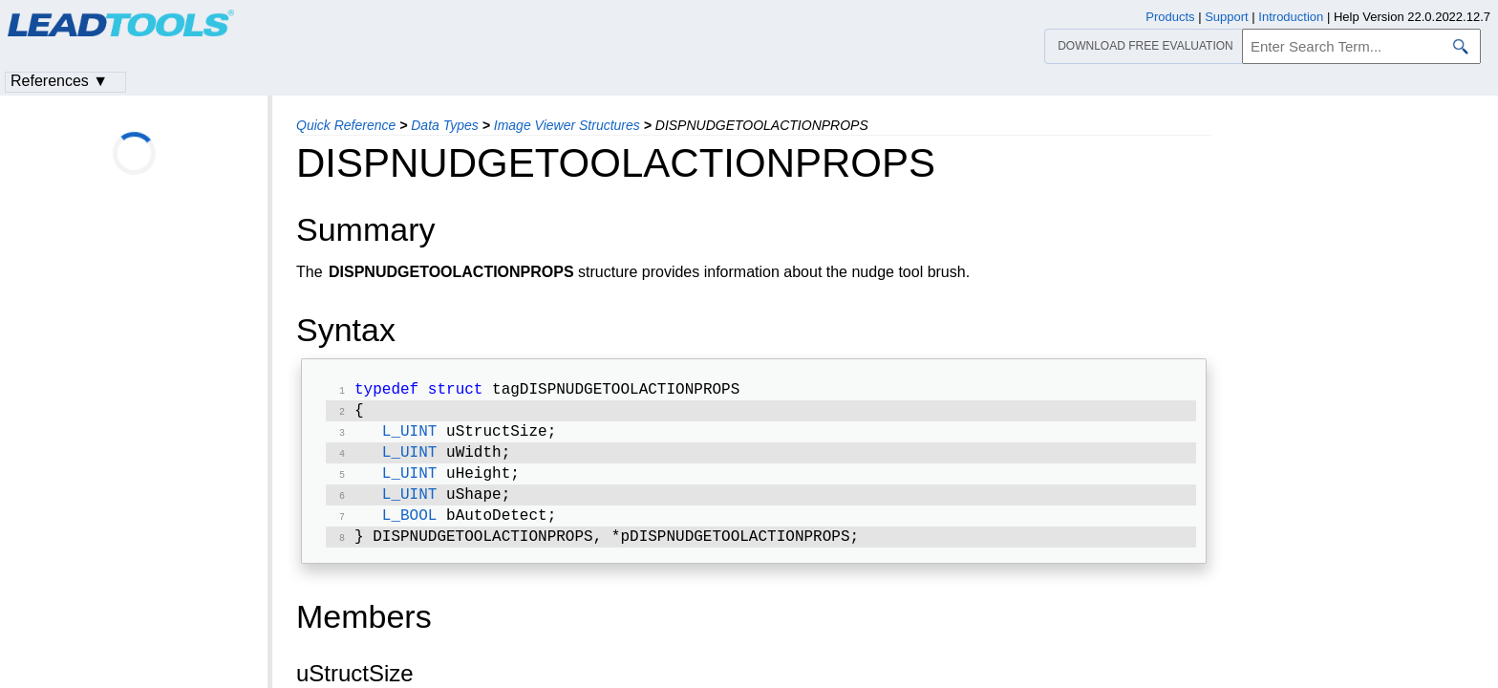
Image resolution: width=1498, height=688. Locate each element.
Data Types (445, 125)
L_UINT (410, 437)
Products (1169, 17)
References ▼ (59, 81)
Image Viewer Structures (567, 125)
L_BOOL (410, 529)
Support (1227, 17)
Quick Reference (346, 125)
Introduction (1290, 17)
